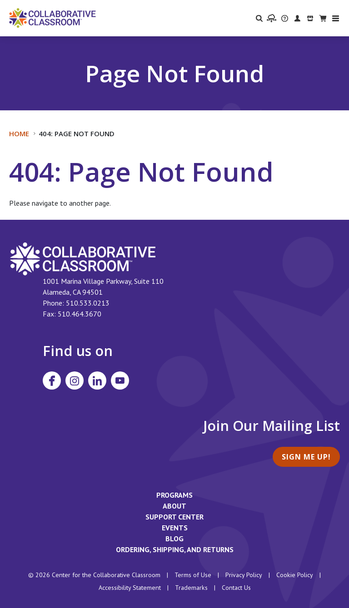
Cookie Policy (294, 575)
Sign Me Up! (306, 457)
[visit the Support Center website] (284, 18)
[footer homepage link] (83, 257)
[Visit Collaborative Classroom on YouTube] (120, 380)
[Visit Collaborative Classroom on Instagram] (74, 380)
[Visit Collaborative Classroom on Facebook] (52, 380)
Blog (174, 538)
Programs (174, 494)
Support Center (174, 516)
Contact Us (236, 587)
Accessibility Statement (130, 587)
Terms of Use (192, 575)
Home (19, 133)
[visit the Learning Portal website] (271, 18)
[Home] (52, 17)
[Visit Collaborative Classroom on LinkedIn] (97, 380)
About (174, 505)
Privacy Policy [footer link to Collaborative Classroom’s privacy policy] (243, 575)
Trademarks (191, 587)
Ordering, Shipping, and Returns (175, 549)
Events (175, 527)
